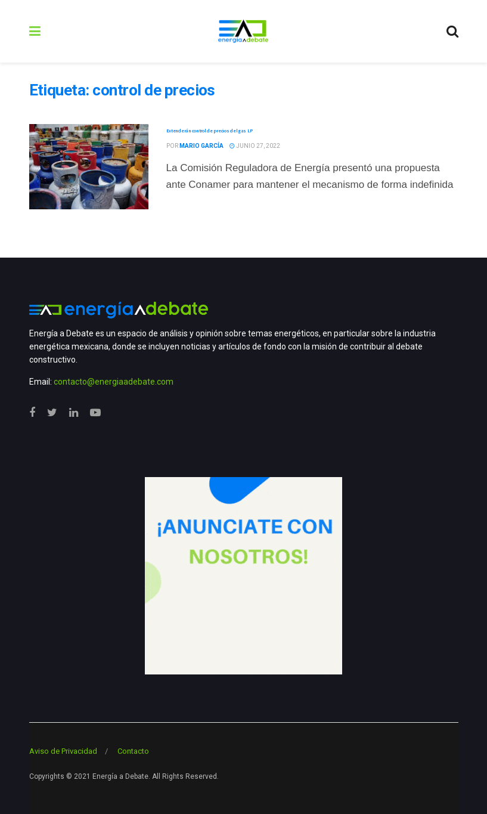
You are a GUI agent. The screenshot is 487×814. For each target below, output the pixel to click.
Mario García (201, 146)
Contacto (133, 751)
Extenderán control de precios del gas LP (209, 131)
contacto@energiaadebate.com (113, 381)
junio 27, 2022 (254, 146)
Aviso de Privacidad (63, 751)
